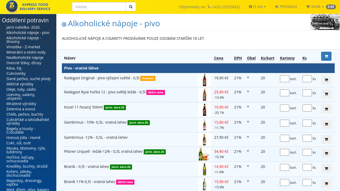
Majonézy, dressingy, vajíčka (24, 182)
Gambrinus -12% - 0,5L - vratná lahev (96, 137)
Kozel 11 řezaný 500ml (84, 107)
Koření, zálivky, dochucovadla (19, 173)
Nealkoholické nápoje (25, 57)
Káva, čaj (13, 68)
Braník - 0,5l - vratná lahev (87, 166)
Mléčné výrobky (19, 83)
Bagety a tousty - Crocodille (20, 130)
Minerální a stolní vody (25, 52)
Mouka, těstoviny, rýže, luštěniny (26, 150)
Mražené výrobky (21, 103)
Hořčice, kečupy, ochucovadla (20, 159)
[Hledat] (99, 6)
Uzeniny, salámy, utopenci (20, 96)
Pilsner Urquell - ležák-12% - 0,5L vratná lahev (103, 151)
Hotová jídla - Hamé (23, 137)
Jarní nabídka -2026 (23, 27)
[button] (257, 6)
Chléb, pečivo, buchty (24, 114)
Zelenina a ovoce (20, 108)
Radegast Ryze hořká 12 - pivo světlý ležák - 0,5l (105, 91)
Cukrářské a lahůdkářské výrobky (27, 121)
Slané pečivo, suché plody (28, 78)
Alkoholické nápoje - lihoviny (23, 39)
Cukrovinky (16, 73)
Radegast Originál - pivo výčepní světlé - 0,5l (102, 77)
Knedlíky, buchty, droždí (27, 166)
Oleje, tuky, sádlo (21, 89)
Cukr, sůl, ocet (18, 142)
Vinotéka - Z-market (23, 46)
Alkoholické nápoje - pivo (27, 32)
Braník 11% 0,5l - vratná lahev (90, 181)
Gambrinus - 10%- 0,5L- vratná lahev (96, 122)
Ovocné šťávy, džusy (23, 62)
